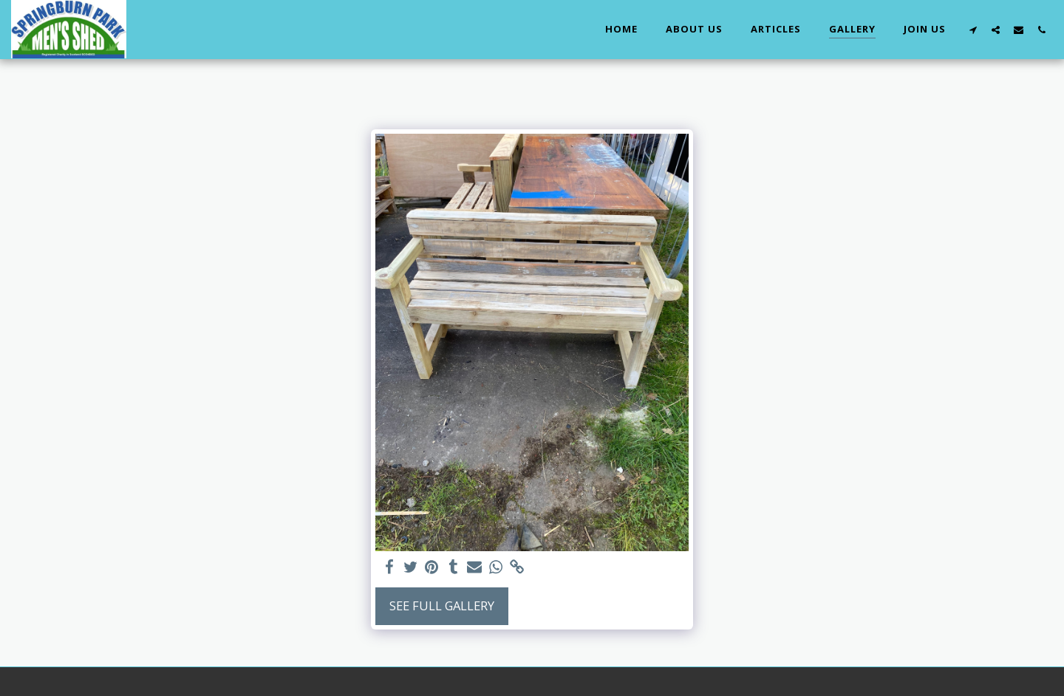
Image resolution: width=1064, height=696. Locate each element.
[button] (972, 29)
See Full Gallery (441, 605)
